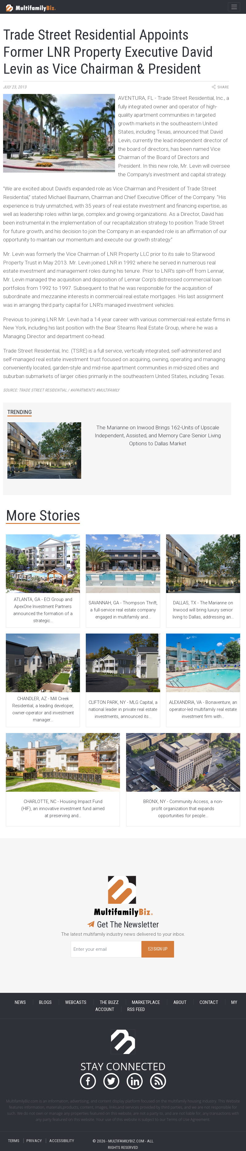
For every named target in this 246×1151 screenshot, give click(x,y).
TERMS (13, 1140)
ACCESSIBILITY (61, 1140)
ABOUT (179, 1002)
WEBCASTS (75, 1002)
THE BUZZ (109, 1002)
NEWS (20, 1002)
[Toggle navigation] (234, 7)
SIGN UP (158, 949)
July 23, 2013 (14, 87)
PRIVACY (34, 1140)
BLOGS (45, 1002)
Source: (61, 390)
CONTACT (209, 1002)
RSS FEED (136, 1009)
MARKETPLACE (146, 1002)
